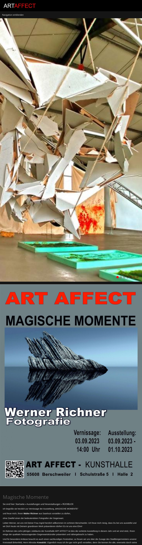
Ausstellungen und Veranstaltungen (43, 504)
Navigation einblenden (13, 14)
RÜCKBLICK (68, 504)
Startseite (20, 504)
